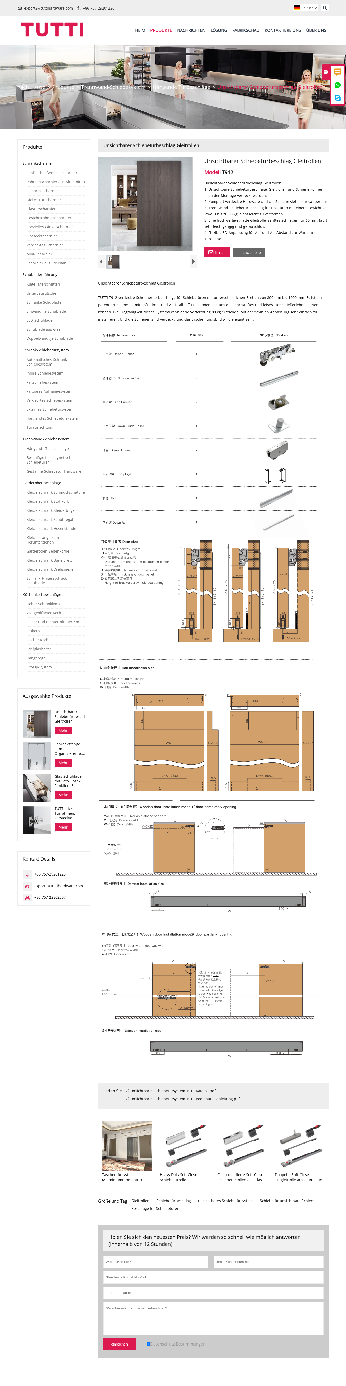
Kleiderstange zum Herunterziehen (43, 540)
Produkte (161, 30)
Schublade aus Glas (44, 329)
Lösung (218, 30)
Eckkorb (33, 631)
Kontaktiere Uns (283, 30)
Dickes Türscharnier (44, 200)
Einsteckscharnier (42, 236)
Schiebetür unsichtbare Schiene (287, 1205)
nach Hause (31, 87)
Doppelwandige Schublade (50, 338)
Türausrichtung (40, 427)
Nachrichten (191, 30)
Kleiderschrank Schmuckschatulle (56, 492)
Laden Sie (249, 252)
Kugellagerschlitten (43, 284)
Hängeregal (36, 658)
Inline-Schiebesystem (45, 373)
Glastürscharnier (41, 209)
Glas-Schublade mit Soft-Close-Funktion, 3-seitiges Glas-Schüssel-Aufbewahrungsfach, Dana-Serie (70, 781)
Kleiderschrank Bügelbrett (49, 560)
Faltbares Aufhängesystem (49, 391)
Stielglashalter (39, 649)
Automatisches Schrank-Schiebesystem (47, 362)
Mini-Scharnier (39, 254)
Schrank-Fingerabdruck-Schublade (47, 580)
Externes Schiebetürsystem (50, 409)
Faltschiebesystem (42, 382)
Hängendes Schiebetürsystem (52, 418)
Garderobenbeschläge (42, 482)
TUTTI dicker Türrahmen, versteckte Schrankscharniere (70, 813)
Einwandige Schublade (46, 311)
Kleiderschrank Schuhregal (50, 519)
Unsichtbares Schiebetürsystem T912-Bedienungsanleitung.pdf (182, 1103)
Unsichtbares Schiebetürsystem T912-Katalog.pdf (170, 1095)
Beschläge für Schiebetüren (155, 1212)
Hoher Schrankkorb (43, 604)
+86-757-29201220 (98, 8)
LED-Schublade (40, 320)
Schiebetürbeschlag (174, 1205)
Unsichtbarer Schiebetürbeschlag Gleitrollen (70, 717)
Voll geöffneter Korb (44, 613)
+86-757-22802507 (50, 897)
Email (217, 252)
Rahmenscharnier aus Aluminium (56, 182)
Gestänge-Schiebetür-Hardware (54, 471)
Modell (213, 172)
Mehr (63, 730)
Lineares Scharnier (43, 191)
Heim (140, 30)
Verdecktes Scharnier (45, 245)
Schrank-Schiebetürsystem (46, 349)
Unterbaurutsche (41, 293)
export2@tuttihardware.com (48, 8)
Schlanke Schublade (44, 302)
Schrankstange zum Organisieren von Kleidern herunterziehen (70, 749)
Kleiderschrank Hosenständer (52, 528)
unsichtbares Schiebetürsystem (225, 1205)
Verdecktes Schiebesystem (49, 400)
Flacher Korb (37, 640)
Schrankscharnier (38, 163)
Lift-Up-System (39, 667)
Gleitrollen (140, 1205)
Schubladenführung (40, 274)
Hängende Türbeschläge (181, 87)
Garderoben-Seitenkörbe (48, 551)
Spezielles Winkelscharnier (50, 227)
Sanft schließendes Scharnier (52, 173)
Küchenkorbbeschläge (42, 594)
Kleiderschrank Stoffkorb (48, 501)
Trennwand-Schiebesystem (113, 87)
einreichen (119, 1349)
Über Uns (316, 30)
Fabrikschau (245, 30)
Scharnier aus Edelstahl (47, 263)
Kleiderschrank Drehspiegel (50, 569)
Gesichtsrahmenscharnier (49, 218)
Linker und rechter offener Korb (54, 622)
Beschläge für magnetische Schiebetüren (50, 460)
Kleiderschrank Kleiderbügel (51, 510)
